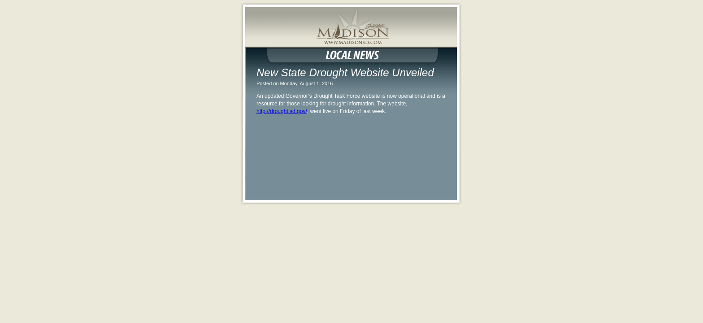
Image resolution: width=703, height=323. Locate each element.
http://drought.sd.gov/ (281, 111)
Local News (351, 54)
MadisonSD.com (351, 32)
